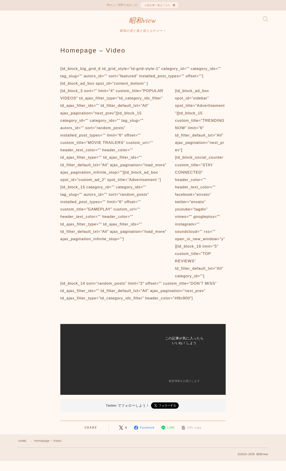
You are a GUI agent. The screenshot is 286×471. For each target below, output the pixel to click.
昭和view (142, 23)
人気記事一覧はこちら (157, 5)
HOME (22, 444)
